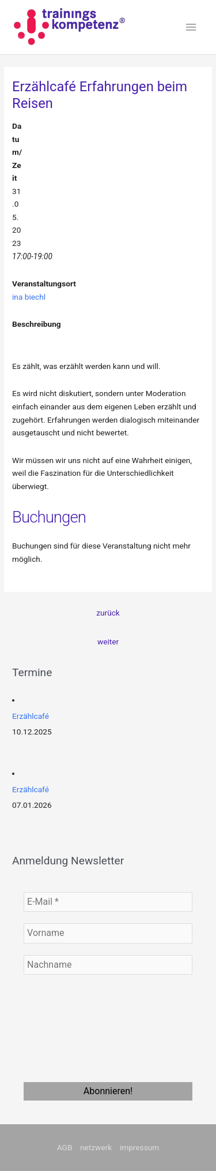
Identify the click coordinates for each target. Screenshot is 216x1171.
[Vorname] (108, 933)
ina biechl (29, 296)
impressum (139, 1147)
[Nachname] (108, 965)
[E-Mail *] (108, 902)
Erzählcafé (30, 716)
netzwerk (96, 1147)
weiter (108, 641)
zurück (108, 612)
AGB (65, 1147)
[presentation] (71, 1027)
